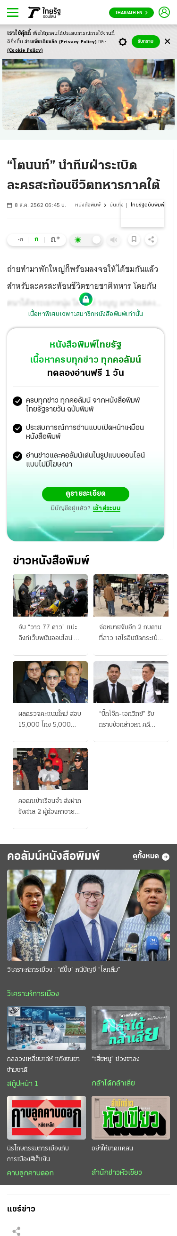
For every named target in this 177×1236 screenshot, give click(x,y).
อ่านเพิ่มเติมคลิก (61, 42)
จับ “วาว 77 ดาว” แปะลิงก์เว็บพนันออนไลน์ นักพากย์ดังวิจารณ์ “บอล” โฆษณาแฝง (50, 634)
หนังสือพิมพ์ (88, 205)
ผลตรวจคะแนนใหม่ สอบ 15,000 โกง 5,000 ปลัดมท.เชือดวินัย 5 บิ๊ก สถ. (49, 720)
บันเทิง (117, 205)
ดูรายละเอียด (86, 494)
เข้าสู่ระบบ (106, 508)
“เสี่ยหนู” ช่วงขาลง (116, 1059)
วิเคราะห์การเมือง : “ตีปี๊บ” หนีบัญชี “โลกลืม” (63, 970)
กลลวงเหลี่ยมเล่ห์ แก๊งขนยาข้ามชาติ (43, 1065)
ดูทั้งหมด (151, 857)
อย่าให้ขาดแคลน (112, 1148)
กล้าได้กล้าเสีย (113, 1083)
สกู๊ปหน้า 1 (22, 1084)
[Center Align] (167, 41)
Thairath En (131, 13)
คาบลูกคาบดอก (30, 1173)
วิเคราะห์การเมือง (33, 994)
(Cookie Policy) (25, 50)
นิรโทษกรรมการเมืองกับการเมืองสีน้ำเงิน (38, 1154)
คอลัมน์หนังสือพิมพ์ (53, 857)
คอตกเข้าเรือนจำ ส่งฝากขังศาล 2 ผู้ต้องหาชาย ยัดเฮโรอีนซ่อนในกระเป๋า (49, 807)
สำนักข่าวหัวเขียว (117, 1173)
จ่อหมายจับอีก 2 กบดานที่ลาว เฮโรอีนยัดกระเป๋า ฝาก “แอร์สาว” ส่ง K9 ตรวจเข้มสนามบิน (130, 634)
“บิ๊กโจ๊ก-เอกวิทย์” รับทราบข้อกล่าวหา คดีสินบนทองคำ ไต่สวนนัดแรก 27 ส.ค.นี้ (128, 720)
